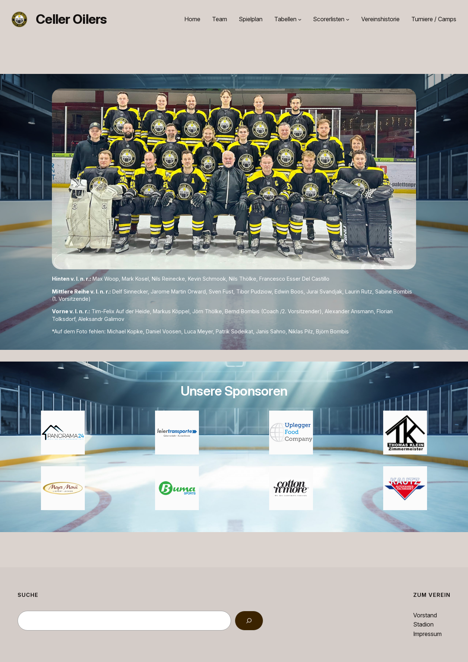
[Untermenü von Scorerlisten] (348, 19)
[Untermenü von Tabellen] (300, 19)
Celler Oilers (71, 19)
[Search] (249, 621)
